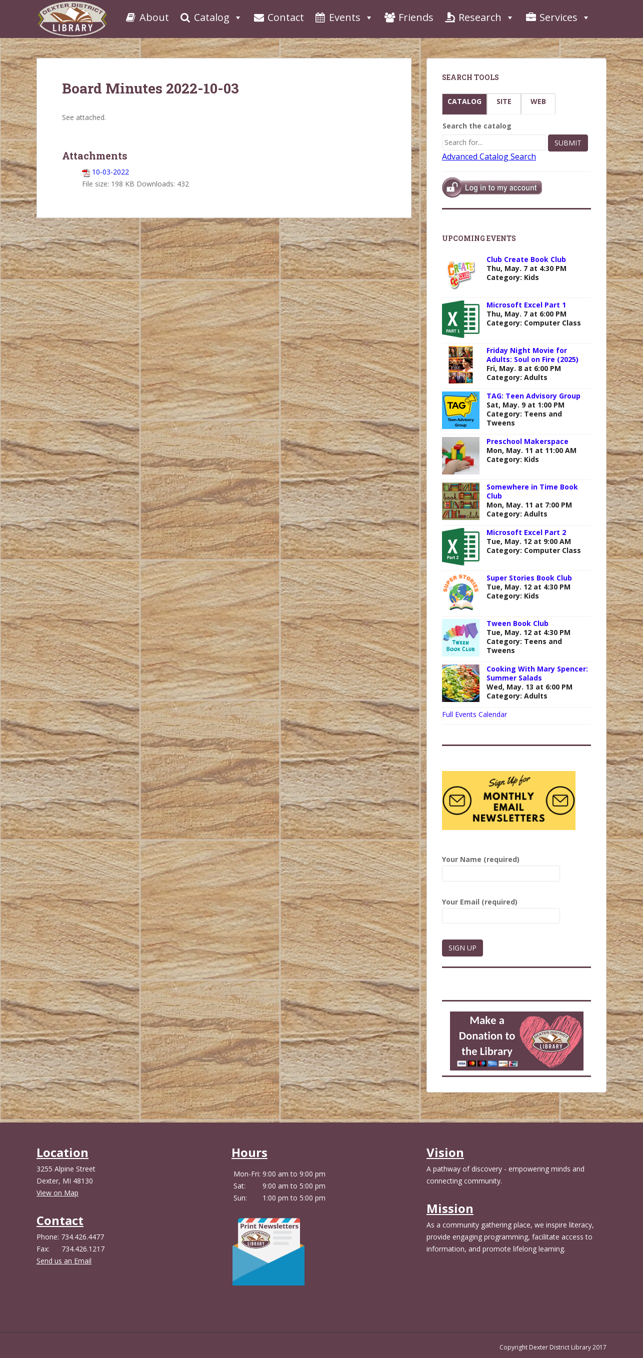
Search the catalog (477, 125)
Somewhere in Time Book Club (532, 491)
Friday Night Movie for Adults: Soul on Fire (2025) (532, 355)
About (146, 17)
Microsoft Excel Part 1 (526, 305)
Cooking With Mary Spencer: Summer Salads (537, 673)
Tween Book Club (517, 623)
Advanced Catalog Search (489, 156)
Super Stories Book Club (529, 577)
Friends (409, 17)
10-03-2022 (110, 171)
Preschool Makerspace (527, 441)
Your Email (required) (501, 908)
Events (344, 18)
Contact (278, 17)
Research (479, 18)
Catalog (210, 18)
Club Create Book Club (526, 259)
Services (557, 18)
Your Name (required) (501, 866)
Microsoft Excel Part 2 (526, 532)
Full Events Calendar (474, 714)
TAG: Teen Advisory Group (533, 395)
